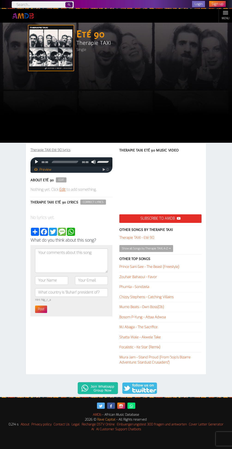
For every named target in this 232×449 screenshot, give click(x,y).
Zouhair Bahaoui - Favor (138, 277)
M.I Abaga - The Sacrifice (138, 327)
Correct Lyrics (93, 202)
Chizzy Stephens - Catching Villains (146, 297)
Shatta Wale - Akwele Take (140, 337)
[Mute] (93, 162)
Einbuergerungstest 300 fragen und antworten (152, 424)
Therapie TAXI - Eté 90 (136, 237)
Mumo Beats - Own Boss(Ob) (141, 307)
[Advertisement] (116, 108)
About (25, 424)
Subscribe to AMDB (160, 218)
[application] (71, 162)
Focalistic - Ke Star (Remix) (139, 347)
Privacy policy (41, 424)
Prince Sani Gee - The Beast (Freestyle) (149, 266)
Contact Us (61, 424)
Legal (76, 424)
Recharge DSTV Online (98, 424)
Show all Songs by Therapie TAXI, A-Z (146, 248)
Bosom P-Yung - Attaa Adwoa (142, 317)
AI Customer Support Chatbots (118, 429)
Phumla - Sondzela (134, 287)
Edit (61, 180)
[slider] (65, 162)
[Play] (36, 162)
